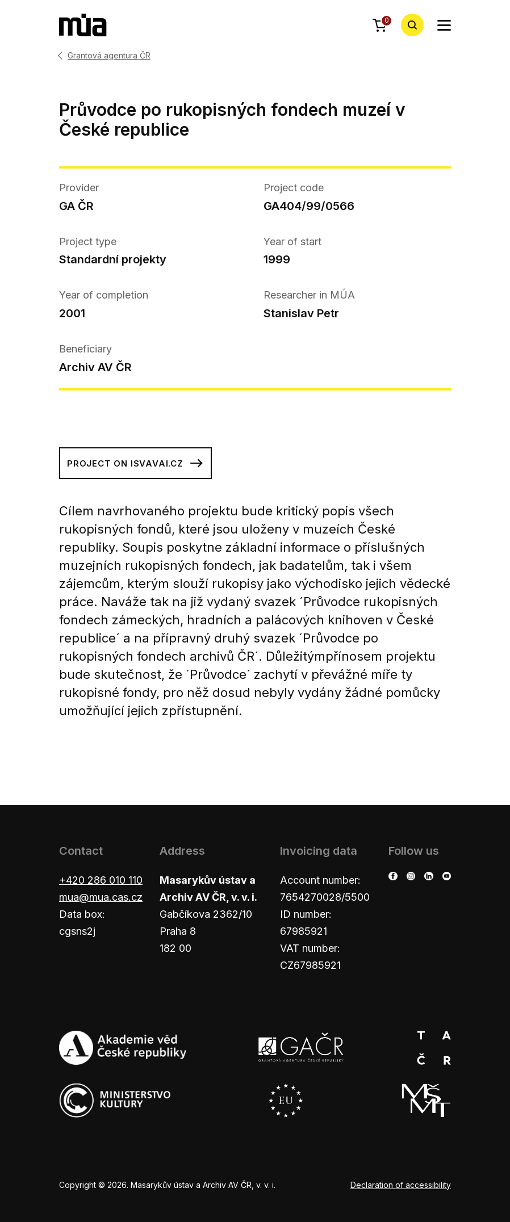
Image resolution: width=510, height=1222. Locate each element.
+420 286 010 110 (101, 880)
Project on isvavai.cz (135, 463)
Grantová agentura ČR (109, 55)
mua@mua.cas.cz (101, 897)
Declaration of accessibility (400, 1185)
